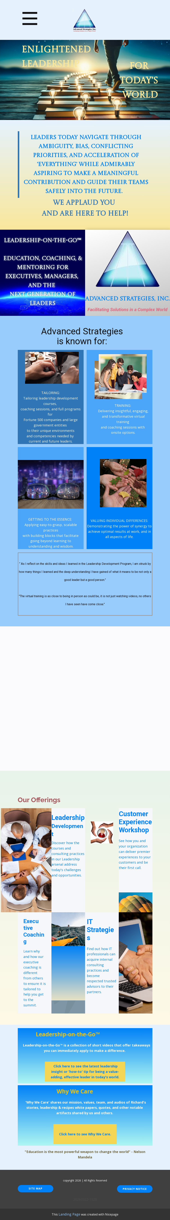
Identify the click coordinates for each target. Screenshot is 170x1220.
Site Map (35, 1188)
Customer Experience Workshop (135, 822)
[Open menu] (29, 18)
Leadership (68, 825)
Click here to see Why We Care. (85, 1134)
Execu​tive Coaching (33, 931)
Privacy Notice (135, 1189)
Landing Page (69, 1214)
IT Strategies (100, 930)
